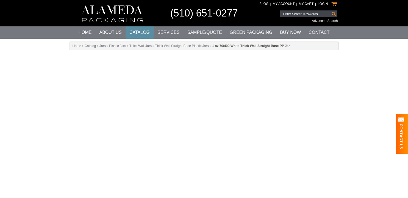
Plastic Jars (117, 46)
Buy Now (290, 32)
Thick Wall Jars (140, 46)
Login (323, 4)
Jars (102, 46)
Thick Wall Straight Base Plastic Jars (182, 46)
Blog (263, 4)
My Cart (306, 4)
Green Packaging (251, 32)
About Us (110, 32)
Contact (319, 32)
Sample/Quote (204, 32)
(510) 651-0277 (204, 13)
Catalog (139, 32)
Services (168, 32)
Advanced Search (325, 21)
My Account (284, 4)
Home (84, 32)
